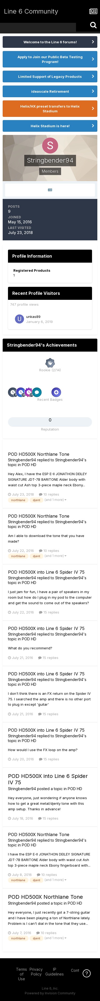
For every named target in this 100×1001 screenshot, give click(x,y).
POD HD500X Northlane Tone (38, 454)
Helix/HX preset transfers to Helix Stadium (50, 108)
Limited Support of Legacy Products (50, 76)
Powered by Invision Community (50, 993)
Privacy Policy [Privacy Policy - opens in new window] (36, 971)
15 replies (49, 612)
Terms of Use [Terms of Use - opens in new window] (21, 974)
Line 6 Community (31, 11)
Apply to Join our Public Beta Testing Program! (50, 59)
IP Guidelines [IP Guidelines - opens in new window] (54, 971)
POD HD (29, 464)
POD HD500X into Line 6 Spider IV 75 (46, 572)
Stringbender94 (22, 460)
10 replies (49, 494)
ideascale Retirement (50, 91)
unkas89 (33, 316)
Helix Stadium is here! (50, 126)
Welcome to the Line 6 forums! (50, 42)
